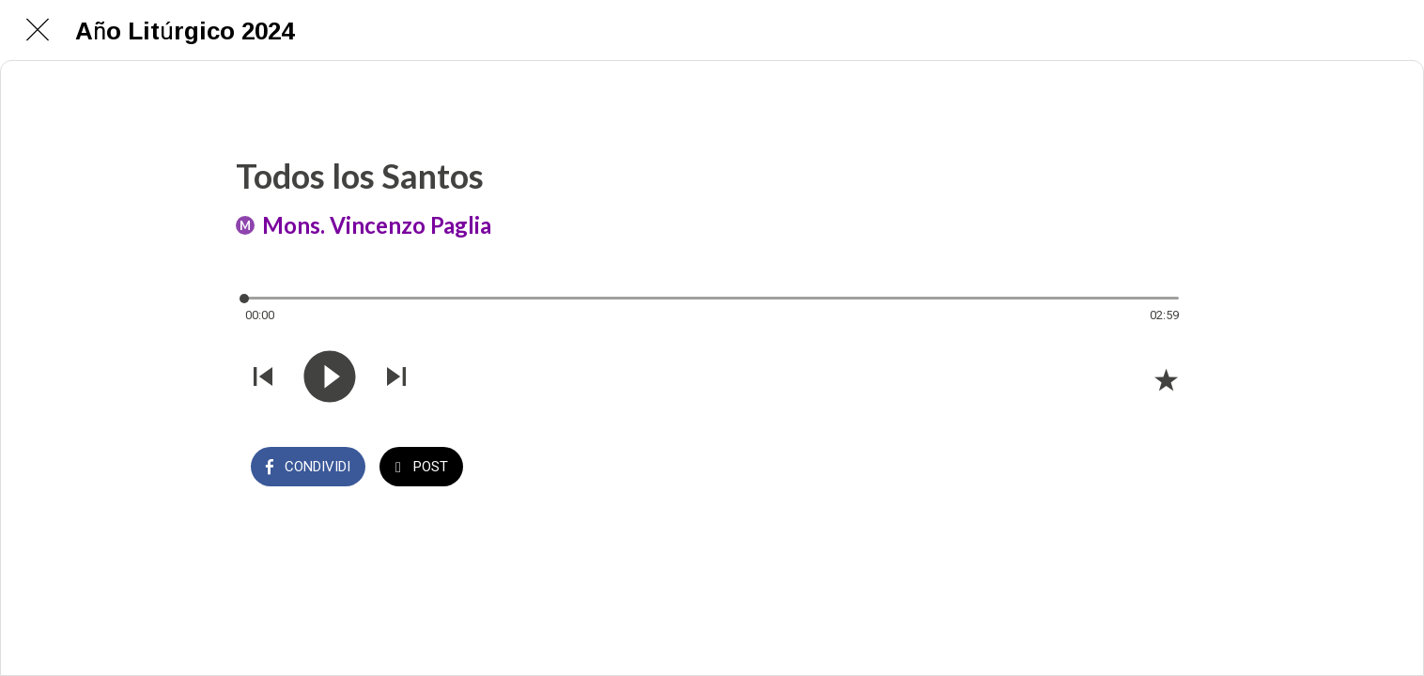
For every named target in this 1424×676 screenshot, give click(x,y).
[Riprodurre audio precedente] (263, 378)
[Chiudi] (37, 30)
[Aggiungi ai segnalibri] (1165, 379)
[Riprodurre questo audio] (330, 378)
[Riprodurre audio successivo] (396, 378)
